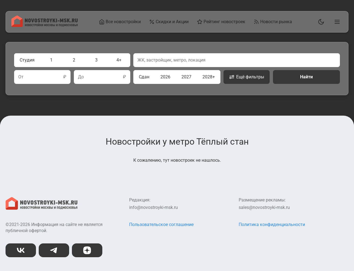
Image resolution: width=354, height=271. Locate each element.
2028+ (208, 76)
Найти (306, 76)
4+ (118, 60)
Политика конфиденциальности (272, 224)
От (21, 77)
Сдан (144, 76)
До (81, 77)
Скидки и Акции (169, 22)
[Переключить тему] (320, 21)
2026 (165, 76)
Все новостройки (120, 22)
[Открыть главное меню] (336, 21)
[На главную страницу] (44, 25)
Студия (27, 60)
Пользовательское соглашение (161, 224)
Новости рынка (273, 22)
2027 (186, 76)
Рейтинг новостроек (221, 22)
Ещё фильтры (246, 77)
